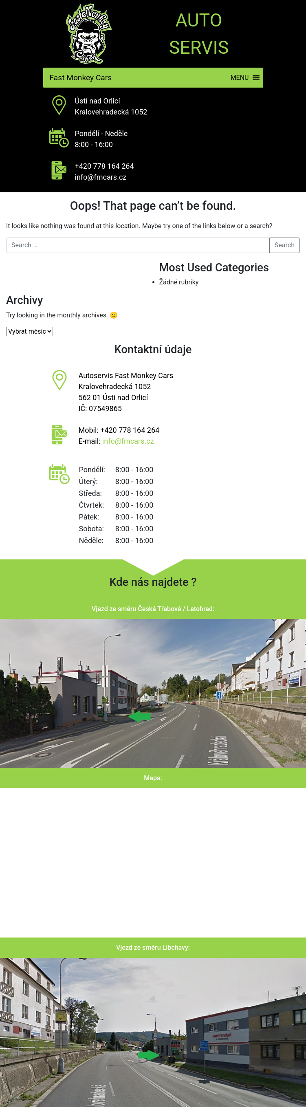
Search (285, 245)
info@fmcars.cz (101, 177)
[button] (240, 78)
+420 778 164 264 (104, 166)
